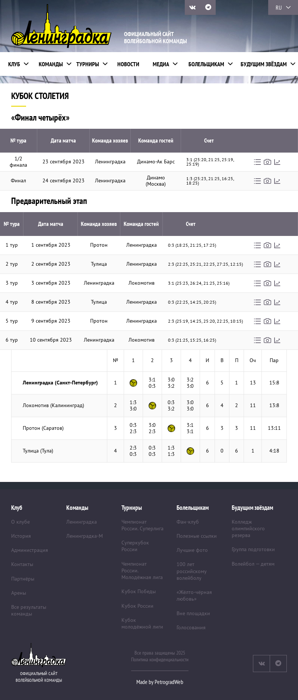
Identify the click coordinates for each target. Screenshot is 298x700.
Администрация (29, 550)
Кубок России (137, 605)
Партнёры (22, 578)
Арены (18, 592)
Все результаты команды (28, 610)
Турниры (87, 64)
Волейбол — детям (253, 563)
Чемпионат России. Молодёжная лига (142, 570)
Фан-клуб (188, 521)
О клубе (20, 521)
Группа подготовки (253, 549)
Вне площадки (193, 613)
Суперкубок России (135, 546)
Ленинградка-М (84, 536)
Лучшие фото (192, 550)
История (21, 536)
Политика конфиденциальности (159, 659)
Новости (128, 64)
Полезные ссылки (197, 536)
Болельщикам (206, 64)
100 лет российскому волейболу (191, 571)
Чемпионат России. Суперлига (142, 525)
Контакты (22, 564)
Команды (51, 64)
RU (279, 7)
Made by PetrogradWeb (159, 681)
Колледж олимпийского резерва (248, 528)
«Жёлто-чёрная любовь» (194, 595)
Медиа (161, 64)
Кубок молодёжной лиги (142, 623)
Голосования (191, 627)
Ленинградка (81, 521)
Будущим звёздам (264, 64)
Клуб (14, 64)
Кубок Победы (138, 591)
